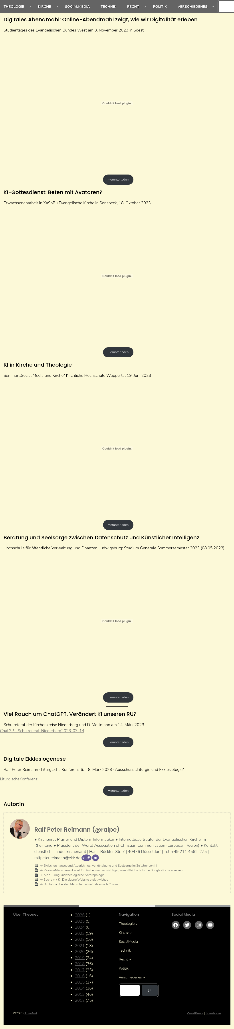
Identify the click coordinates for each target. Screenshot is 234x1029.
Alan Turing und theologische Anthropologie (73, 875)
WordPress (195, 1013)
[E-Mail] (95, 857)
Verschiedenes (192, 6)
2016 (80, 976)
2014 (80, 988)
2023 (80, 933)
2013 (80, 994)
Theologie (14, 6)
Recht (133, 6)
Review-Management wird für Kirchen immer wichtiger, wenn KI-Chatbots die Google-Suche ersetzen (112, 870)
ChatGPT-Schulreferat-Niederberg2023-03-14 (42, 730)
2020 (80, 951)
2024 (80, 927)
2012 (80, 1000)
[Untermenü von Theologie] (30, 7)
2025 (80, 921)
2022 (80, 939)
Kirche (44, 6)
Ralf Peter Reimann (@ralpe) (76, 829)
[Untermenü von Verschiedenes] (213, 7)
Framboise (213, 1013)
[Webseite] (86, 857)
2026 (80, 915)
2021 (80, 945)
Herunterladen (118, 179)
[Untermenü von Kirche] (57, 7)
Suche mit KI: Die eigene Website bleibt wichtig (75, 880)
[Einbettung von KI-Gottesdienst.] (117, 275)
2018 (80, 963)
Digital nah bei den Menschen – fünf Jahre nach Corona (80, 884)
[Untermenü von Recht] (145, 7)
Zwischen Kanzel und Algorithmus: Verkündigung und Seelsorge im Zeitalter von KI (100, 866)
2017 (80, 970)
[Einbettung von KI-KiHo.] (117, 448)
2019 (80, 957)
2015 (80, 982)
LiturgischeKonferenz (19, 779)
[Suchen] (150, 990)
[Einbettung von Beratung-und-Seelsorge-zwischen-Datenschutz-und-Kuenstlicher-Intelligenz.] (117, 621)
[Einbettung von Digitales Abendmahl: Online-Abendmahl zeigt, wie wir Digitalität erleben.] (117, 103)
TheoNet (30, 1013)
